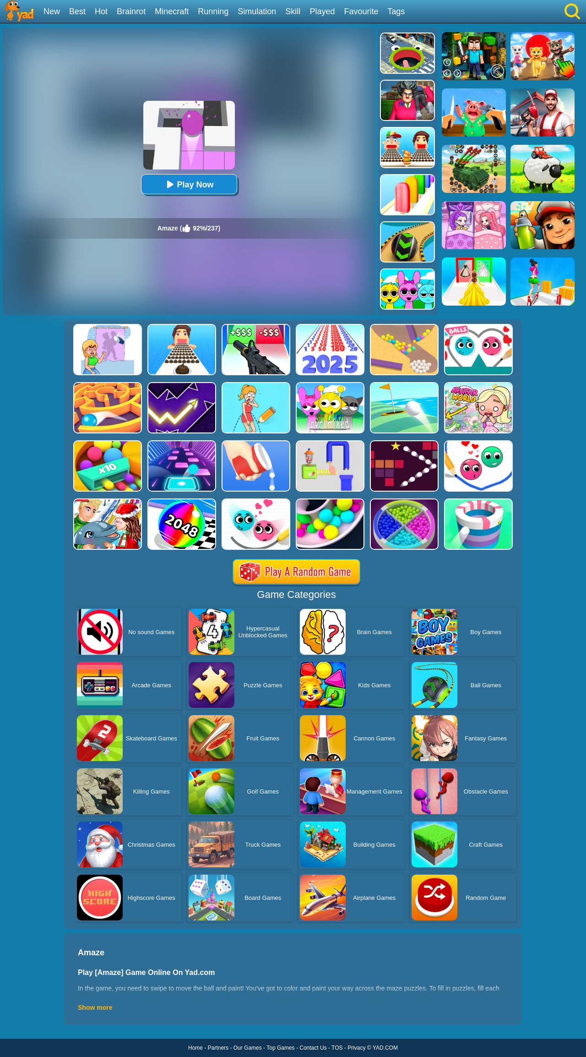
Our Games (247, 1048)
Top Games (280, 1048)
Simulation (257, 11)
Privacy (356, 1048)
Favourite (361, 11)
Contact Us (312, 1048)
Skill (292, 11)
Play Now (188, 184)
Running (213, 11)
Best (77, 11)
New (51, 11)
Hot (101, 11)
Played (322, 11)
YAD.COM (385, 1048)
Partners (218, 1048)
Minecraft (172, 11)
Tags (396, 11)
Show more (95, 1007)
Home (195, 1048)
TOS (336, 1048)
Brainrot (131, 11)
